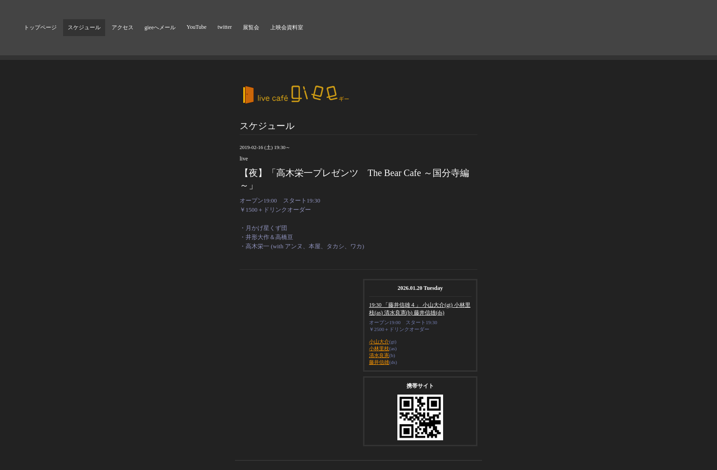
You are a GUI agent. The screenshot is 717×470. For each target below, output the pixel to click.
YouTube (197, 27)
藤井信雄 (379, 362)
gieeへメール (160, 27)
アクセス (123, 27)
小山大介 (379, 341)
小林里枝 (379, 348)
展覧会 (251, 27)
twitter (225, 27)
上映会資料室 (286, 27)
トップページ (40, 27)
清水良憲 (379, 355)
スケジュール (84, 27)
